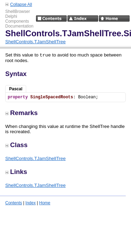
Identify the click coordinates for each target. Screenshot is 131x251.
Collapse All (21, 4)
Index (31, 202)
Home (44, 202)
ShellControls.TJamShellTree (35, 41)
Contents (13, 202)
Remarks (21, 112)
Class (16, 145)
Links (16, 171)
